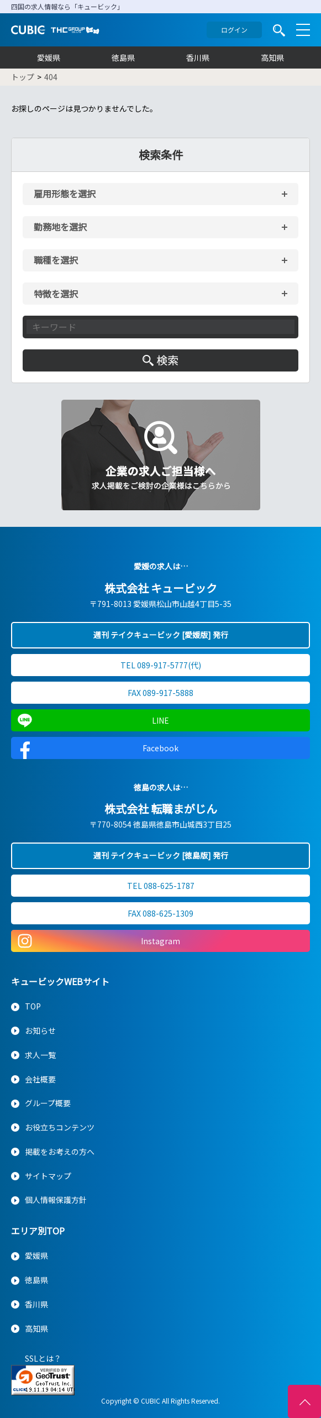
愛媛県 (48, 57)
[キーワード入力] (160, 327)
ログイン (234, 29)
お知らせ (40, 1030)
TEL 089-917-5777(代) (160, 665)
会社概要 (40, 1079)
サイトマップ (48, 1175)
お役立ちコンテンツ (59, 1127)
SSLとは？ (43, 1358)
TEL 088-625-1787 (160, 885)
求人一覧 (40, 1054)
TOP (33, 1006)
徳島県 (123, 57)
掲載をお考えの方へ (59, 1151)
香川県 (197, 57)
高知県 (272, 57)
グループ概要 (48, 1102)
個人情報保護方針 (56, 1199)
